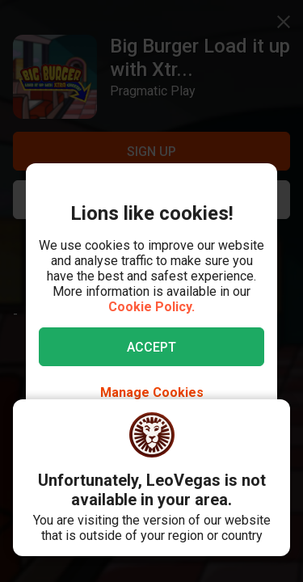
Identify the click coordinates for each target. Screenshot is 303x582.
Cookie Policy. (151, 306)
